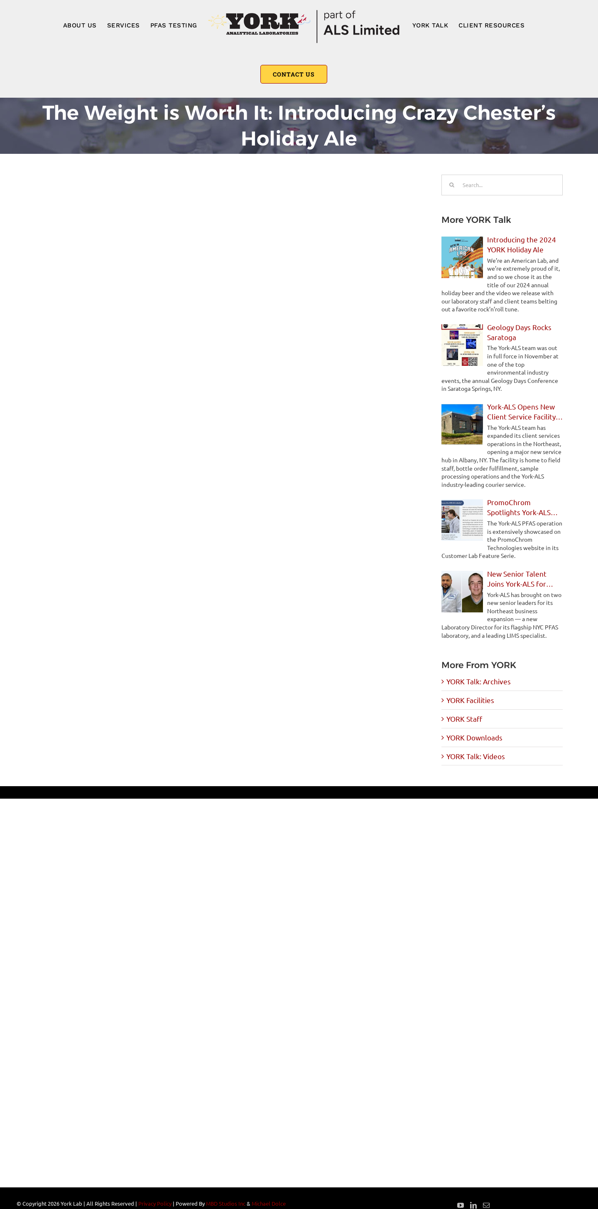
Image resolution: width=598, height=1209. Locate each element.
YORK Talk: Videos (475, 756)
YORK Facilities (470, 700)
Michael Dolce (269, 1203)
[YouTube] (460, 1205)
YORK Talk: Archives (478, 681)
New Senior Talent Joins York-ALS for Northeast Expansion (521, 579)
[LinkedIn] (473, 1205)
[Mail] (486, 1205)
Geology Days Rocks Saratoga (519, 332)
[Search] (451, 185)
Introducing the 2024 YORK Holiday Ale (521, 244)
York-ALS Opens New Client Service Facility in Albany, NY (521, 412)
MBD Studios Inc (225, 1203)
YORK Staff (464, 718)
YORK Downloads (474, 737)
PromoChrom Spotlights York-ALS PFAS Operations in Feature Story (519, 507)
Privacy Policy (155, 1203)
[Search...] (502, 185)
